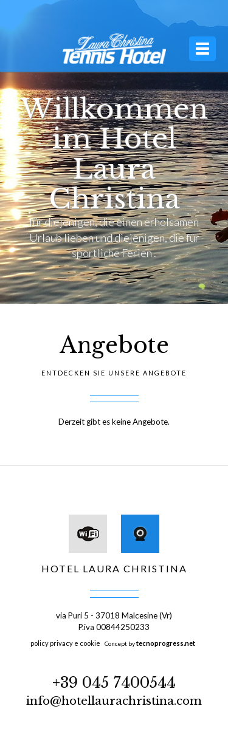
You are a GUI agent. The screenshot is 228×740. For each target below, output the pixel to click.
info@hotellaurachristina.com (114, 701)
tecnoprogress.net (165, 643)
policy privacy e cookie (65, 643)
